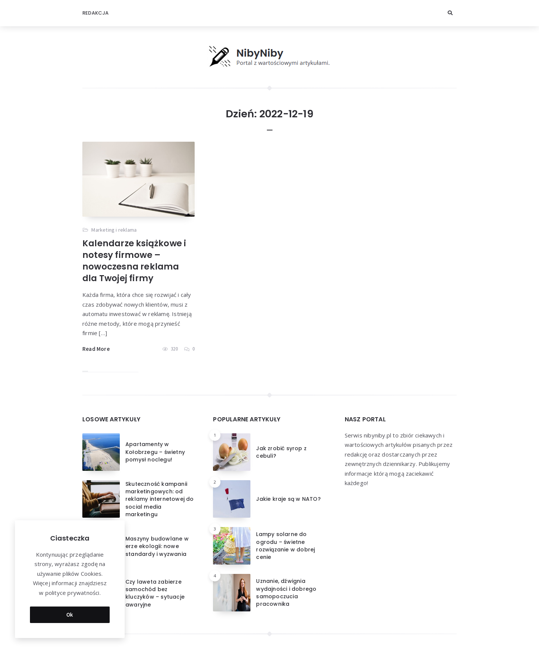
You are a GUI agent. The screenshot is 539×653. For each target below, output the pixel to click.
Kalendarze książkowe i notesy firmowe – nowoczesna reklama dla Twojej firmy (134, 260)
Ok (69, 614)
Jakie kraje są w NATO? (288, 499)
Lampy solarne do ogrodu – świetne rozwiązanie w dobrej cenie (285, 545)
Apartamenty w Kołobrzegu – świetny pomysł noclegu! (155, 451)
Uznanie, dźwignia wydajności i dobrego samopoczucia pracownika (286, 592)
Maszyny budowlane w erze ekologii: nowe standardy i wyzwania (157, 546)
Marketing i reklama (114, 229)
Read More (96, 348)
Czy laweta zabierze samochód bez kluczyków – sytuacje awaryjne (155, 593)
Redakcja (95, 12)
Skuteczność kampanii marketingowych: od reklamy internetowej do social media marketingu (159, 499)
